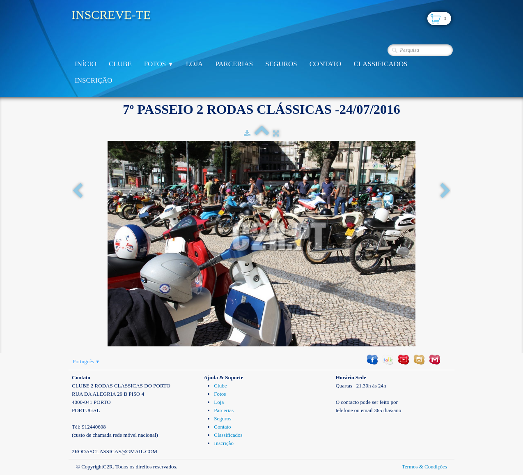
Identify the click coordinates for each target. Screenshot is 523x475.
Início (85, 64)
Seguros (281, 64)
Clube (120, 64)
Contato (326, 64)
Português (86, 361)
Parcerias (234, 64)
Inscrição (93, 80)
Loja (194, 64)
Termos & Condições (424, 466)
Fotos (159, 64)
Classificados (380, 64)
